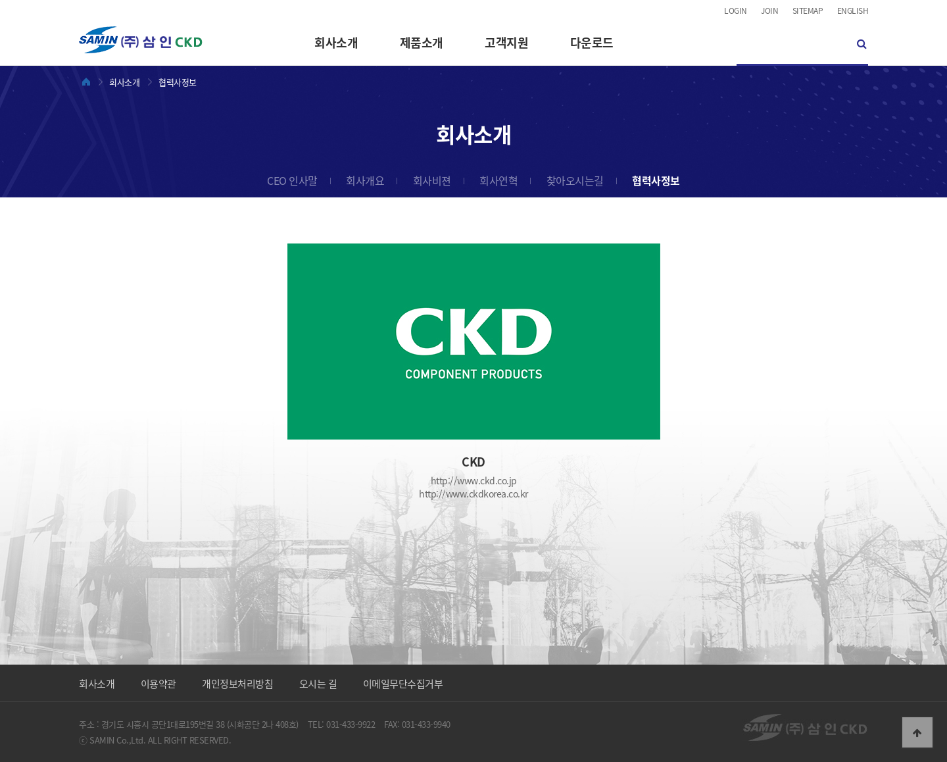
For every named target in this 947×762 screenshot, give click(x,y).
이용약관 (158, 683)
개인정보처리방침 (237, 683)
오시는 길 (318, 683)
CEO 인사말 (292, 180)
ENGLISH (853, 10)
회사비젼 (432, 180)
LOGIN (735, 10)
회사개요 (365, 180)
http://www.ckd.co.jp (474, 480)
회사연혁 (498, 180)
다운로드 (592, 42)
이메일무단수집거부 (403, 683)
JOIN (769, 10)
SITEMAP (807, 10)
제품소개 (421, 42)
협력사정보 (656, 180)
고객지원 (506, 42)
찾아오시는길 (575, 180)
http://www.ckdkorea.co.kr (473, 493)
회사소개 (336, 42)
